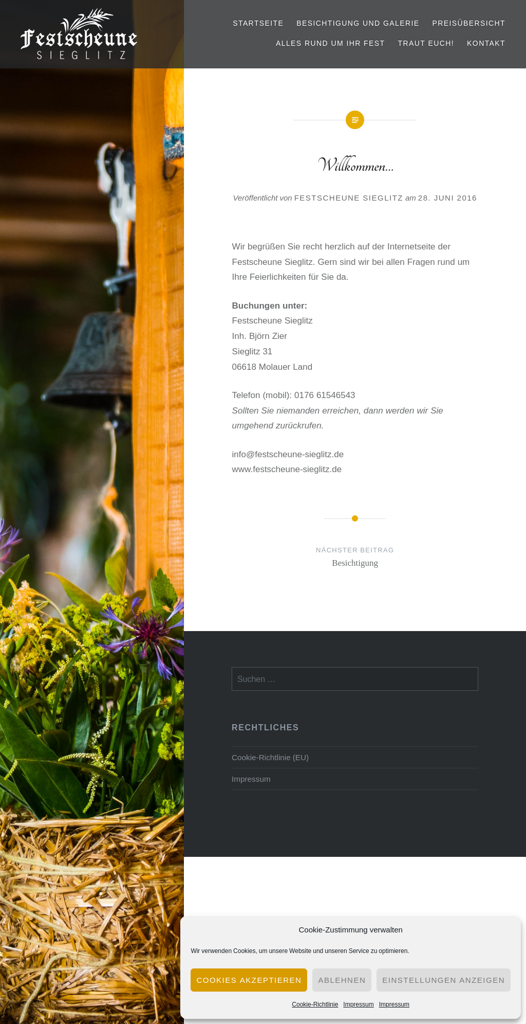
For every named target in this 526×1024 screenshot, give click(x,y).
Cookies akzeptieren (249, 980)
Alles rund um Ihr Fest (330, 43)
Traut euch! (426, 43)
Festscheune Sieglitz (348, 198)
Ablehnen (342, 980)
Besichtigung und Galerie (357, 23)
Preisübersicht (468, 23)
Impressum (358, 1004)
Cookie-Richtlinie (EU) (270, 757)
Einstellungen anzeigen (443, 980)
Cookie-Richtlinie (315, 1004)
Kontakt (486, 43)
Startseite (258, 23)
